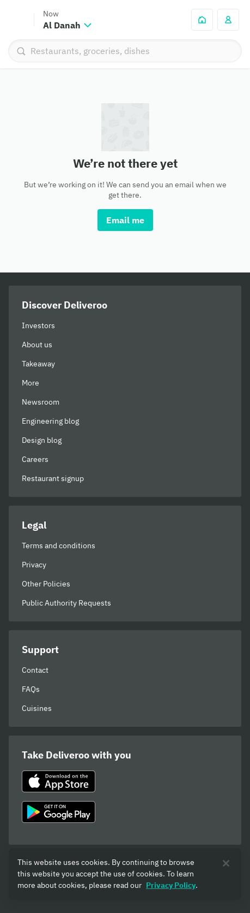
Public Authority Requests (66, 603)
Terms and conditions (58, 545)
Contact (35, 670)
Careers (35, 459)
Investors (38, 325)
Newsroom (40, 402)
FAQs (31, 689)
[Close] (226, 863)
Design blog (42, 440)
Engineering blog (50, 421)
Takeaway (38, 364)
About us (37, 344)
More (30, 383)
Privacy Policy (171, 885)
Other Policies (46, 584)
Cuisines (37, 708)
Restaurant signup (53, 478)
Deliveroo (17, 19)
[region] (125, 874)
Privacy (34, 565)
